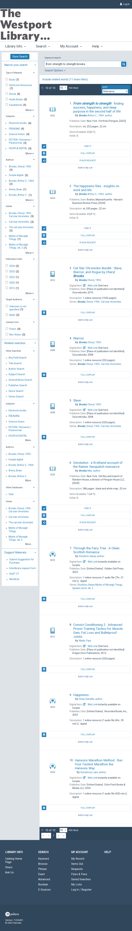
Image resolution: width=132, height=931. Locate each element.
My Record (77, 858)
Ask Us (9, 872)
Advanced (44, 879)
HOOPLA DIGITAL (18, 148)
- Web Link (90, 285)
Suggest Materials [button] (15, 552)
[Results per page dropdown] (63, 88)
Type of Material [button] (14, 72)
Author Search (16, 368)
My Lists (76, 884)
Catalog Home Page (13, 860)
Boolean (43, 884)
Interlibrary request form (22, 568)
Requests (77, 869)
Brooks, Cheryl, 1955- (20, 166)
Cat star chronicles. (19, 222)
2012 (12, 288)
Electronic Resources (20, 85)
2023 (12, 271)
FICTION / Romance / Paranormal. (20, 141)
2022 (12, 277)
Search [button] (43, 46)
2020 (12, 282)
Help (107, 852)
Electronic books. (18, 123)
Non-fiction (15, 334)
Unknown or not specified (17, 308)
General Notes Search (20, 380)
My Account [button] (71, 46)
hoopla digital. (16, 175)
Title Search (15, 363)
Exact (41, 874)
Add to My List (85, 167)
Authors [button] (10, 159)
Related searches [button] (14, 343)
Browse (42, 863)
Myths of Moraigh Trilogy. (18, 237)
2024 (12, 266)
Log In (126, 4)
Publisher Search (18, 385)
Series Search (16, 396)
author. (96, 115)
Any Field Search (18, 357)
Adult (12, 315)
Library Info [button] (15, 46)
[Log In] (121, 4)
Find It (66, 146)
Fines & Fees (79, 874)
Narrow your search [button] (16, 65)
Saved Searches (81, 879)
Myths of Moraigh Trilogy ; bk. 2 (18, 246)
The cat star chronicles (21, 227)
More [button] (99, 46)
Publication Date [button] (14, 259)
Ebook (12, 94)
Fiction (13, 329)
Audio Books (16, 99)
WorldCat (14, 579)
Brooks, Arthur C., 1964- (22, 180)
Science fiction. (17, 134)
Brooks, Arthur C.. (18, 195)
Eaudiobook (16, 105)
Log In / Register (81, 889)
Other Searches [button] (13, 351)
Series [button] (9, 206)
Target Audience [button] (14, 299)
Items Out (77, 863)
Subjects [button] (10, 116)
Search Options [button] (55, 70)
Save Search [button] (19, 56)
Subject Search (17, 374)
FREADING (14, 128)
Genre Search (16, 391)
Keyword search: (53, 57)
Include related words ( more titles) (65, 79)
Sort (105, 87)
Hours (8, 867)
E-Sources (44, 889)
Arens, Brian (15, 189)
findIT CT (14, 573)
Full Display (68, 153)
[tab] (20, 64)
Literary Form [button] (12, 322)
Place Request (69, 160)
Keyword (43, 858)
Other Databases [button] (14, 487)
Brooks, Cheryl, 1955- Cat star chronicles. (20, 215)
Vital (11, 494)
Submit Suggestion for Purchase (21, 561)
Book (12, 79)
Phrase (42, 869)
